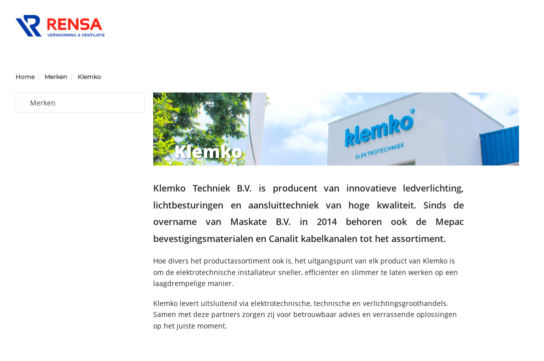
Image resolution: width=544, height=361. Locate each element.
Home (25, 76)
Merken (56, 76)
